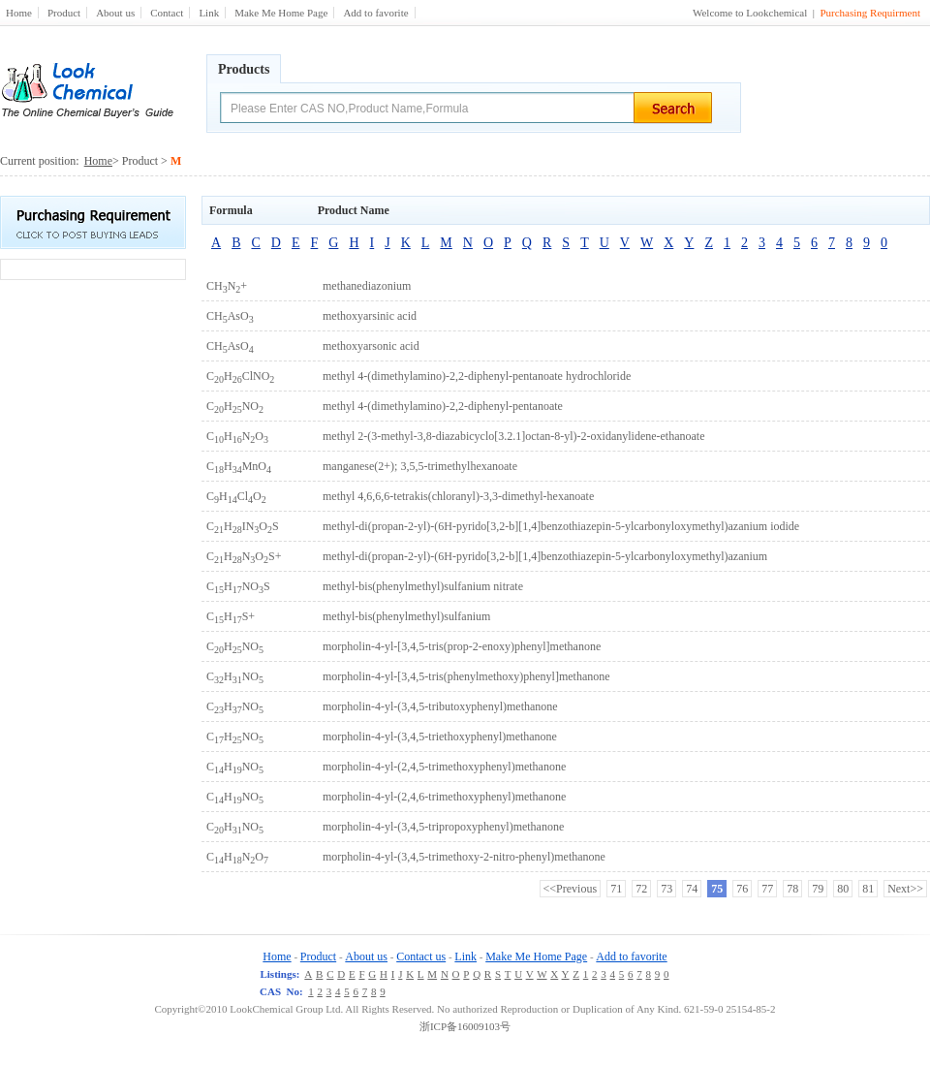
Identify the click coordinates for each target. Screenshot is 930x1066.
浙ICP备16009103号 (465, 1026)
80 (843, 888)
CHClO (236, 496)
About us (115, 12)
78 (792, 888)
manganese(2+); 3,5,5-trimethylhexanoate (420, 466)
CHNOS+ (243, 556)
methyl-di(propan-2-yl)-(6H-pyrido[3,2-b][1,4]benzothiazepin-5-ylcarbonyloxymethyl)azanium (545, 556)
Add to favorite (375, 12)
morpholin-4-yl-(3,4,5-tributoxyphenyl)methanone (440, 706)
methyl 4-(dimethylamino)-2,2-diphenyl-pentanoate (443, 406)
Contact (166, 12)
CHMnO (238, 466)
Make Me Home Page (280, 12)
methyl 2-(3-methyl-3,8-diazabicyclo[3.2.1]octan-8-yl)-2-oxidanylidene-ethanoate (514, 436)
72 (641, 888)
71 (616, 888)
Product (63, 12)
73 (666, 888)
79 (817, 888)
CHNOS (238, 586)
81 (868, 888)
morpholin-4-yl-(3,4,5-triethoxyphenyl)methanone (440, 736)
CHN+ (226, 286)
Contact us (421, 956)
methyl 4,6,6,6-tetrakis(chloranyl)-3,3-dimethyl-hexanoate (458, 496)
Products (243, 69)
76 (742, 888)
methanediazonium (367, 286)
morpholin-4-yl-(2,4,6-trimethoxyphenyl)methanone (444, 796)
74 (692, 888)
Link (209, 12)
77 (767, 888)
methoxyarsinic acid (370, 316)
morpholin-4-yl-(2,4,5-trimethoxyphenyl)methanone (444, 766)
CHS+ (230, 616)
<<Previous (570, 888)
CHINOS (242, 526)
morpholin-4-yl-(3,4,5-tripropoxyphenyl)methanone (443, 826)
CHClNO (240, 376)
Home (19, 12)
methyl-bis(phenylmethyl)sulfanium (406, 616)
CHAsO (230, 316)
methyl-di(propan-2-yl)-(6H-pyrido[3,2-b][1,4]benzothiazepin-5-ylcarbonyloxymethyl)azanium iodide (561, 526)
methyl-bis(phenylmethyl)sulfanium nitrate (423, 586)
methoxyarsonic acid (371, 346)
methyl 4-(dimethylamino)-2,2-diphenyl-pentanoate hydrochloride (477, 376)
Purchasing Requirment (870, 12)
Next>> (905, 888)
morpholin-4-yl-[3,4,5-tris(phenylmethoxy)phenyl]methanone (466, 676)
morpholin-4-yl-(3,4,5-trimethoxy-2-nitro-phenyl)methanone (464, 856)
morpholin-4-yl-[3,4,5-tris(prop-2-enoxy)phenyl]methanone (462, 646)
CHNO (235, 406)
